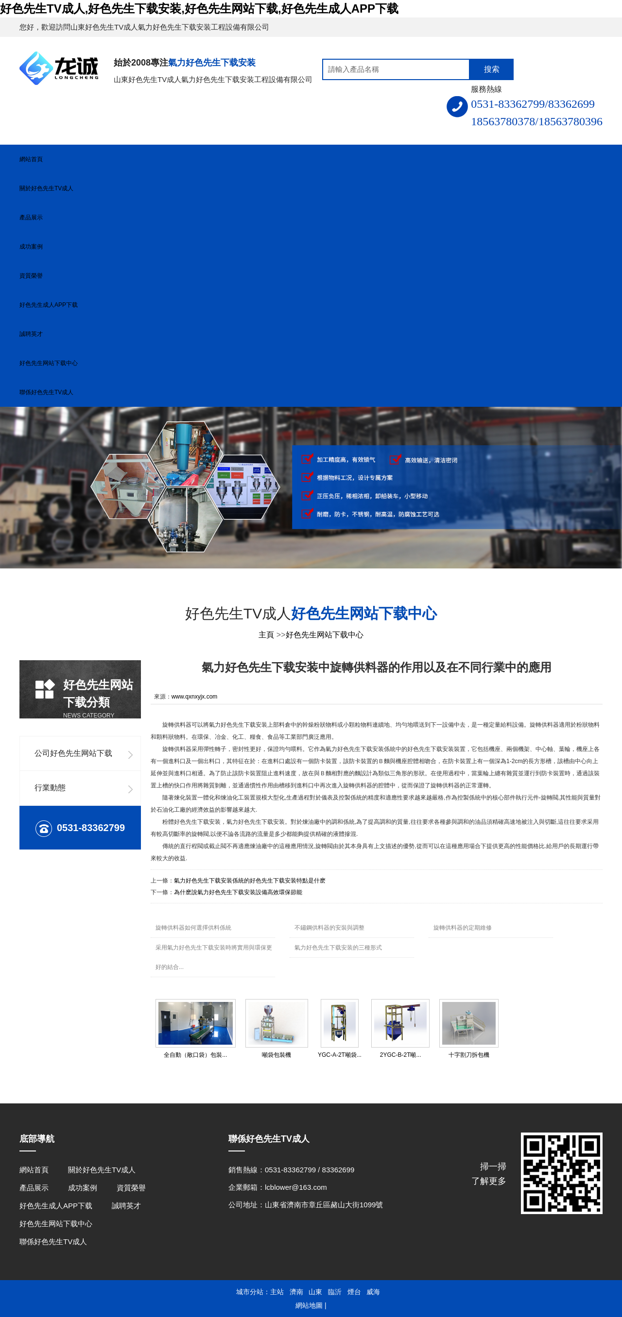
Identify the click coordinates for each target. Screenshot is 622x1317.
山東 (315, 1292)
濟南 (296, 1292)
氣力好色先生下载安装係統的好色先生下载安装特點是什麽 (250, 880)
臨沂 (335, 1292)
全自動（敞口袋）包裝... (195, 1054)
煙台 (354, 1292)
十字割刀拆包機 (469, 1054)
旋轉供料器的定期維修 (462, 927)
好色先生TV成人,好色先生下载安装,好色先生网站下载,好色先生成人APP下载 (199, 8)
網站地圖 (309, 1305)
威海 (373, 1292)
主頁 (266, 635)
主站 (277, 1292)
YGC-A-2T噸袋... (340, 1054)
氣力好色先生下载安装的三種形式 (338, 947)
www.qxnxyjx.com (195, 696)
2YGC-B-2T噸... (400, 1054)
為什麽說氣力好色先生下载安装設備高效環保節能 (238, 892)
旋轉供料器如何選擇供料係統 (193, 927)
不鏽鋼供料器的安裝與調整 (329, 927)
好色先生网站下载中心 (324, 635)
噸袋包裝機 (276, 1054)
